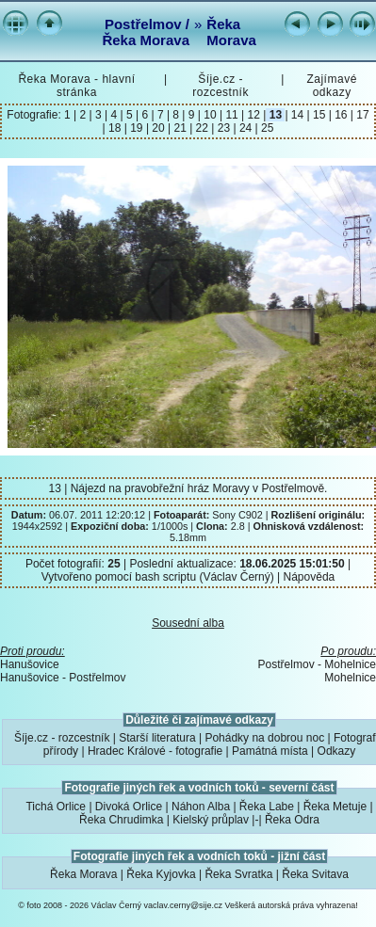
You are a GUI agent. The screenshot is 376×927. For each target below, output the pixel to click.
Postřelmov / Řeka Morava (145, 32)
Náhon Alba (201, 806)
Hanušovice (29, 664)
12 (253, 114)
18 (115, 128)
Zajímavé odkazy (331, 85)
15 (319, 114)
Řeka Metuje (335, 806)
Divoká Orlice (128, 806)
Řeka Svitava (315, 874)
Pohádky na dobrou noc (264, 737)
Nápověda (309, 576)
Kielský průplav (210, 819)
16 (341, 114)
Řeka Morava (231, 32)
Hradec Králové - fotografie (155, 751)
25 (266, 128)
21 (180, 128)
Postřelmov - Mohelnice (317, 664)
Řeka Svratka (238, 874)
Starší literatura (157, 737)
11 (231, 114)
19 (136, 128)
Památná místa (270, 751)
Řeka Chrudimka (121, 819)
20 (158, 128)
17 (361, 114)
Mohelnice (350, 677)
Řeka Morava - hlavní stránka (76, 85)
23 (223, 128)
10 (210, 114)
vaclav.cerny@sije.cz (183, 905)
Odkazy (337, 751)
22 (201, 128)
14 (297, 114)
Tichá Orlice (55, 806)
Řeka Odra (292, 819)
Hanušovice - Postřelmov (62, 677)
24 (246, 128)
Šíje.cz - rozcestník (220, 85)
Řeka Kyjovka (160, 874)
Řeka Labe (266, 806)
